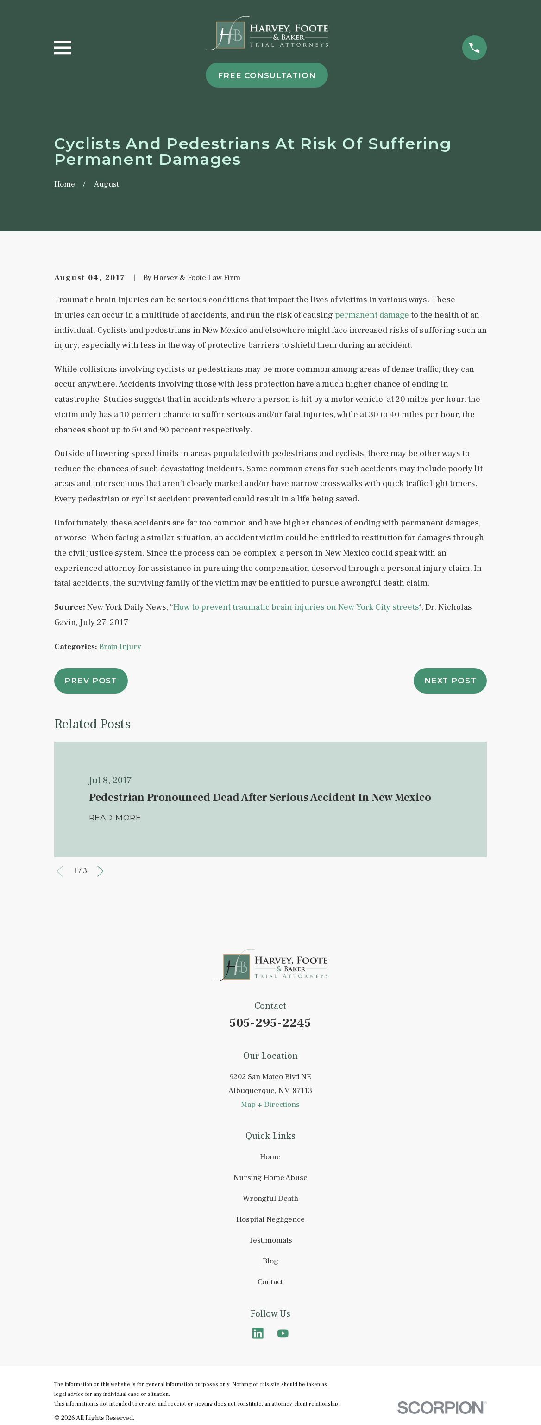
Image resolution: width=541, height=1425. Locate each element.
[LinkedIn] (258, 1333)
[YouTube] (283, 1333)
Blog (270, 1261)
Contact (270, 1282)
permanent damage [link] (372, 314)
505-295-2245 (270, 1023)
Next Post (450, 680)
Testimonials (270, 1240)
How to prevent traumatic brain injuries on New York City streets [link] (295, 606)
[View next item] (100, 871)
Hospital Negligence (270, 1219)
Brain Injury (120, 647)
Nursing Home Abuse (270, 1178)
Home (270, 1157)
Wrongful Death (270, 1199)
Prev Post (90, 680)
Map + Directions (270, 1105)
